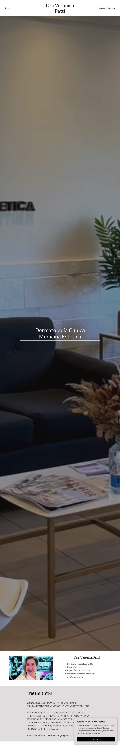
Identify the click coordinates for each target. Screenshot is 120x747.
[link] (60, 12)
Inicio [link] (7, 8)
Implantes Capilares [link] (106, 8)
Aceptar (96, 739)
